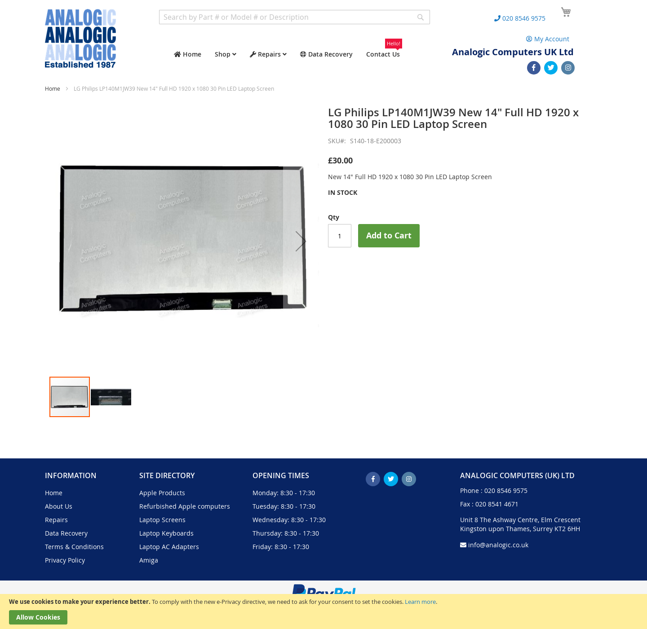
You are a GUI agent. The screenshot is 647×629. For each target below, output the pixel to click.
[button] (301, 241)
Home (52, 88)
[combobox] (294, 17)
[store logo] (80, 38)
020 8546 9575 (505, 490)
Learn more (420, 602)
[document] (323, 611)
